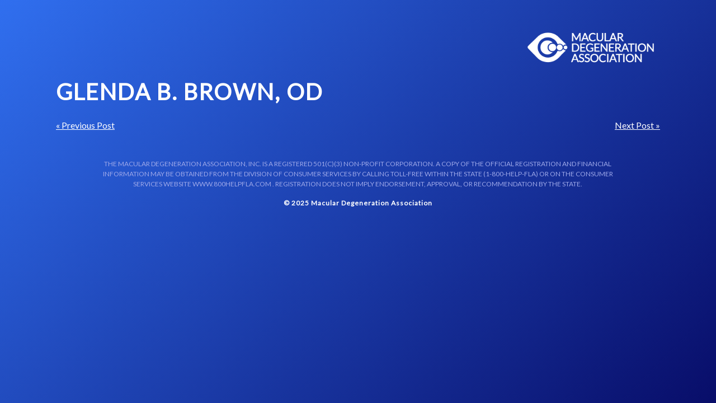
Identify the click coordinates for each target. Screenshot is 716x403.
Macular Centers (591, 47)
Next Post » (637, 125)
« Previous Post (85, 125)
